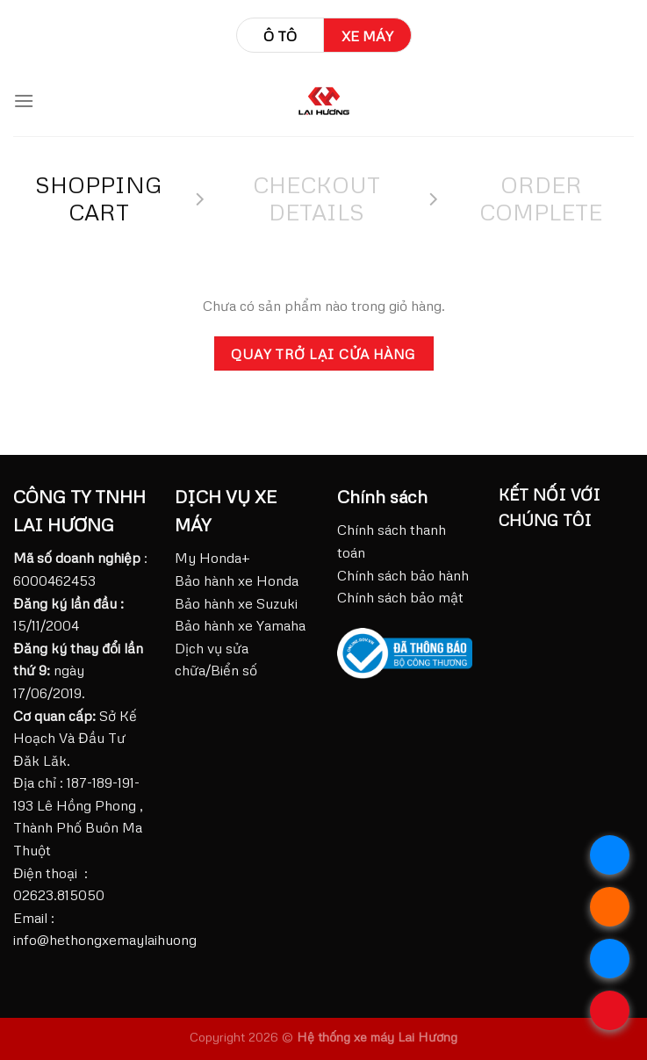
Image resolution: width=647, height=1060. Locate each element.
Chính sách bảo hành (403, 575)
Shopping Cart (98, 198)
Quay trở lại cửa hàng (323, 353)
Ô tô (280, 36)
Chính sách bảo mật (400, 597)
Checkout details (316, 198)
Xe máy (367, 36)
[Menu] (23, 100)
